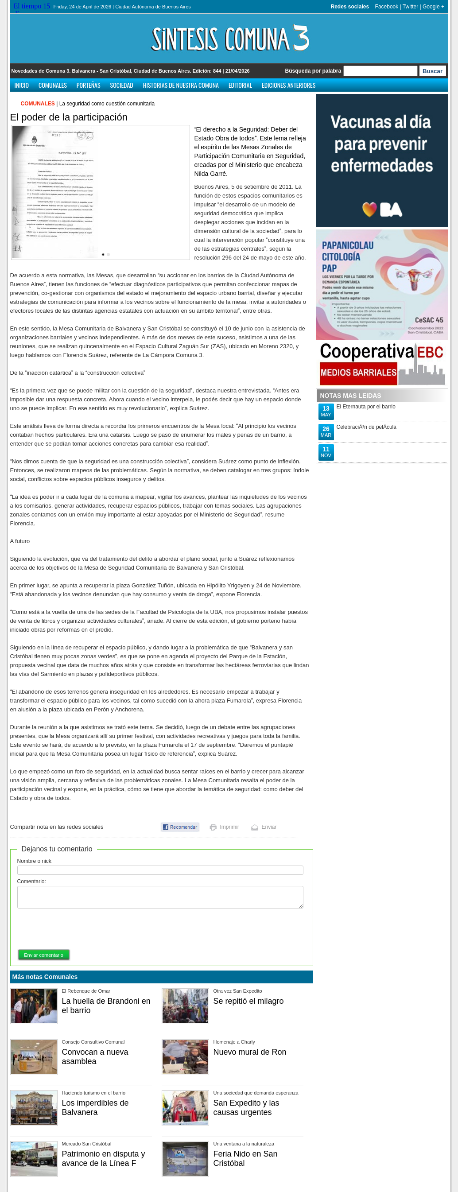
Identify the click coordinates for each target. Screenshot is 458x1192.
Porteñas (89, 84)
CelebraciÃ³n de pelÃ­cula (366, 427)
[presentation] (84, 929)
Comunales (53, 84)
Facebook (387, 7)
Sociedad (121, 84)
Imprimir (229, 827)
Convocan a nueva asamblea (95, 1057)
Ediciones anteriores (288, 84)
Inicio (22, 84)
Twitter (410, 7)
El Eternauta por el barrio (366, 407)
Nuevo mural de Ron (250, 1052)
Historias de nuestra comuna (181, 84)
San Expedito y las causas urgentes (246, 1108)
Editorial (240, 84)
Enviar (269, 827)
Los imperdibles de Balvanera (95, 1108)
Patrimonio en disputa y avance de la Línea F (103, 1158)
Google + (433, 7)
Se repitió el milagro (248, 1001)
